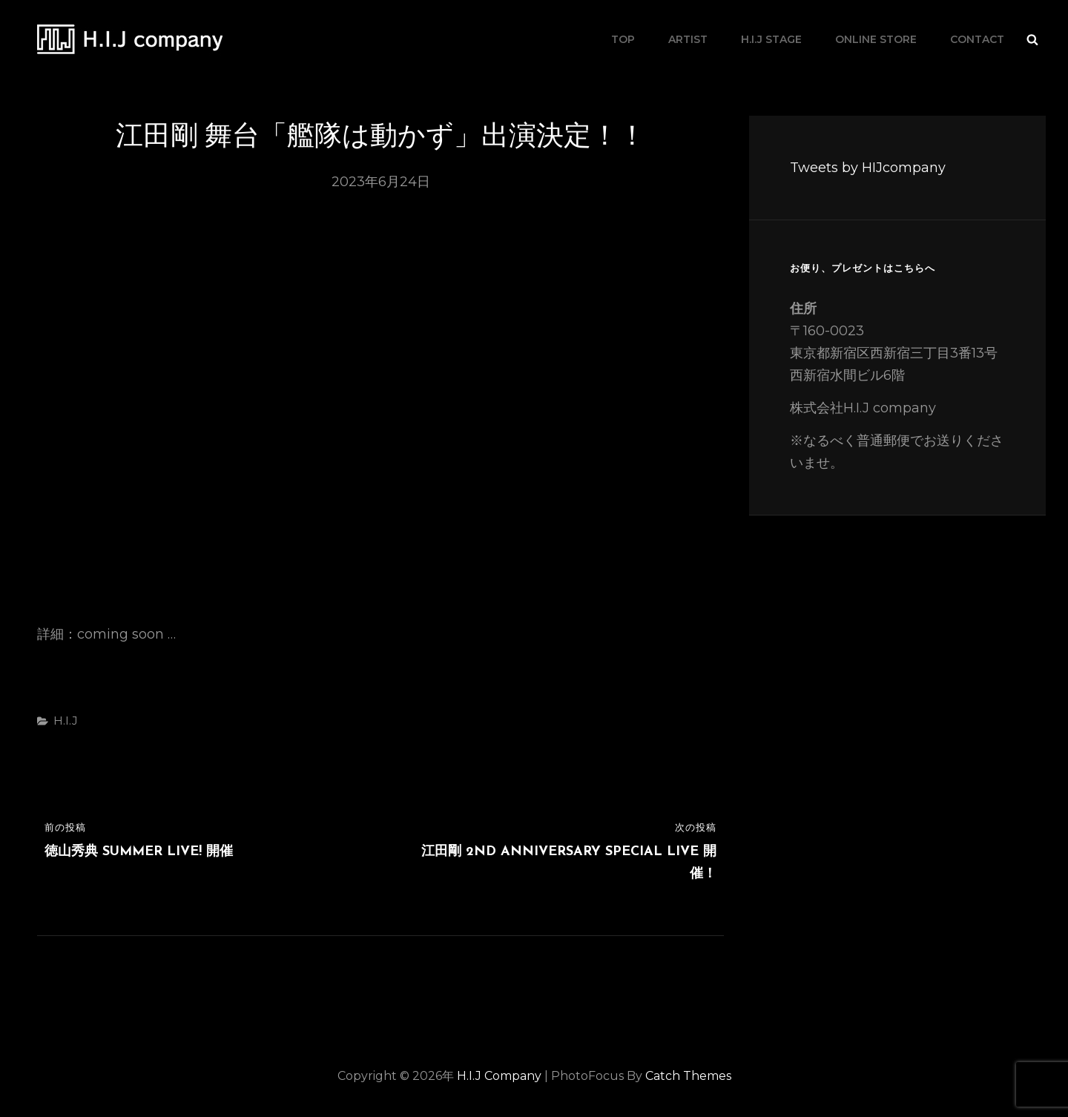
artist (688, 39)
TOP (623, 39)
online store (876, 39)
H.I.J (65, 721)
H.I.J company (303, 39)
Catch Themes (688, 1076)
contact (977, 39)
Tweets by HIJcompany (868, 167)
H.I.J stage (771, 39)
